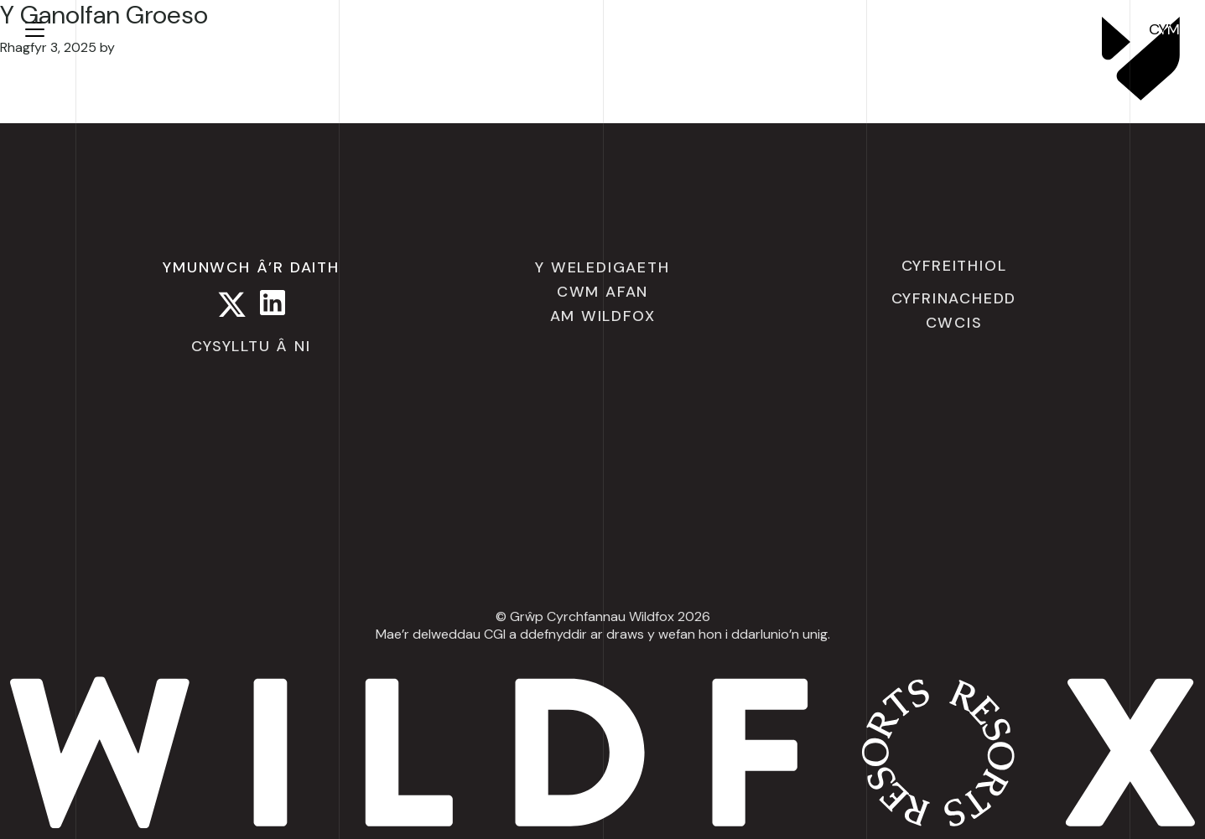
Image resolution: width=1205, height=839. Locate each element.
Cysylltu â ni (250, 346)
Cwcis (954, 323)
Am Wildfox (603, 316)
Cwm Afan (602, 292)
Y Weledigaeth (602, 267)
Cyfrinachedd (954, 298)
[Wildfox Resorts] (1141, 95)
